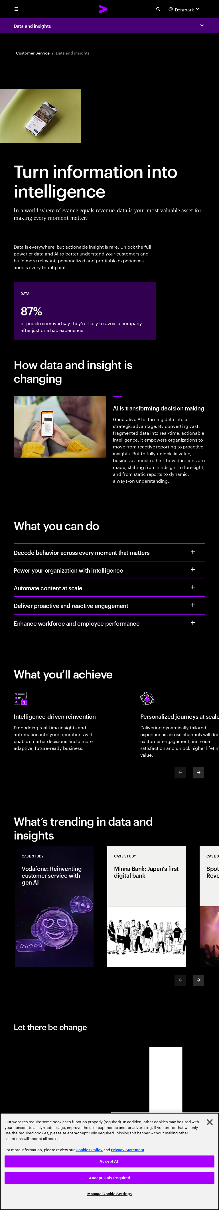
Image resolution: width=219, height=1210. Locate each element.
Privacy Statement (127, 1150)
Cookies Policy (89, 1150)
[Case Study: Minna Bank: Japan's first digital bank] (146, 906)
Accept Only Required (109, 1178)
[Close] (210, 1122)
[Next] (198, 773)
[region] (109, 1161)
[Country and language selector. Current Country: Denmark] (184, 9)
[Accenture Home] (103, 9)
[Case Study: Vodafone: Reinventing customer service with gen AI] (54, 906)
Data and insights (32, 26)
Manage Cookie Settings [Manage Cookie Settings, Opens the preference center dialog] (109, 1194)
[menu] (16, 9)
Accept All (109, 1161)
